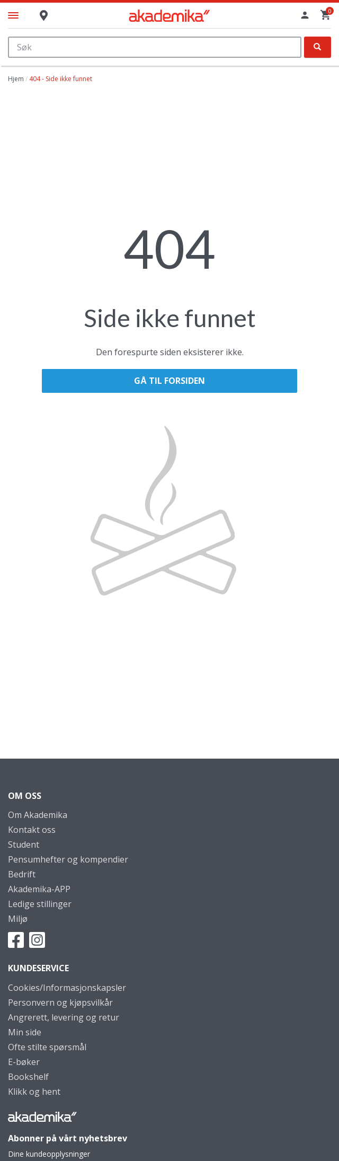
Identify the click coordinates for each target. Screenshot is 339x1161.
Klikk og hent (34, 1091)
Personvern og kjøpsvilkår (60, 1002)
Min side (24, 1032)
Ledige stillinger (40, 904)
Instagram (37, 940)
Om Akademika (37, 815)
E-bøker (24, 1062)
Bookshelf (28, 1076)
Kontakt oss (32, 829)
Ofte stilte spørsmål (47, 1047)
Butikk (44, 20)
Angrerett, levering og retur (63, 1017)
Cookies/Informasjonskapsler (67, 987)
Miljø (18, 918)
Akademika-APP (39, 889)
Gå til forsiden (169, 380)
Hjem (16, 78)
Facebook (16, 940)
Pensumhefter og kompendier (68, 859)
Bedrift (21, 874)
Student (23, 844)
